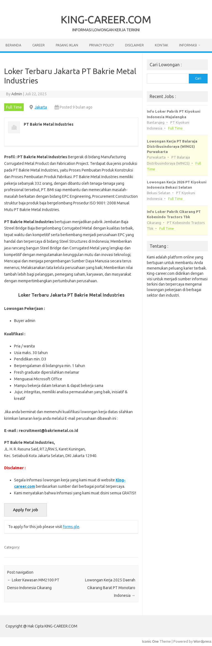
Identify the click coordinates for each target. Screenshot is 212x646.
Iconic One (150, 641)
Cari (198, 78)
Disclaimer (134, 45)
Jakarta (41, 107)
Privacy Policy (101, 45)
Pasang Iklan (67, 45)
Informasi (188, 45)
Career (38, 45)
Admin (16, 94)
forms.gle (71, 526)
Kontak (161, 45)
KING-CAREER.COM (106, 19)
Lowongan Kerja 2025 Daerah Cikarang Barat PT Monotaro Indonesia (110, 588)
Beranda (13, 45)
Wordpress (202, 641)
